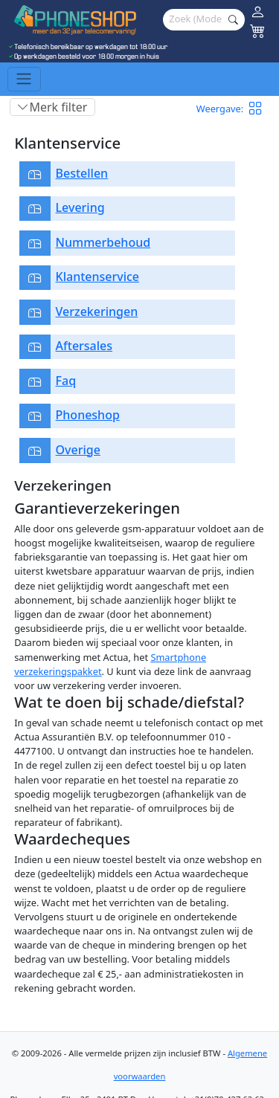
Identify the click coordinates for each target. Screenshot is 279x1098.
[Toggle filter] (52, 107)
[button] (260, 108)
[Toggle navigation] (24, 79)
